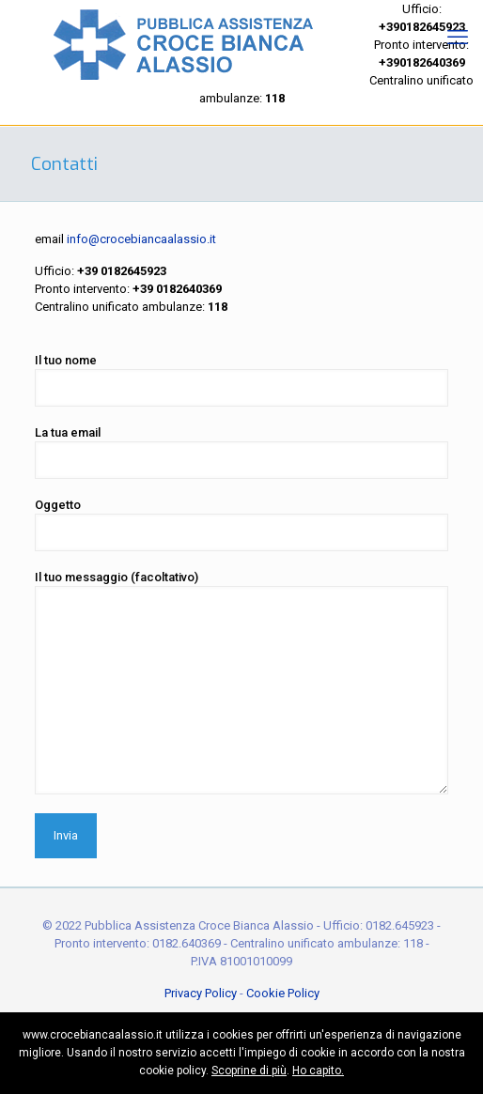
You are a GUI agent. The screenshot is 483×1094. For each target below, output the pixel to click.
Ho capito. (318, 1070)
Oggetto (241, 524)
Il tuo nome (241, 380)
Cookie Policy (282, 993)
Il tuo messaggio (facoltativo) (241, 682)
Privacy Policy (200, 993)
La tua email (241, 452)
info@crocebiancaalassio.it (141, 239)
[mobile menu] (458, 38)
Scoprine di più (249, 1070)
